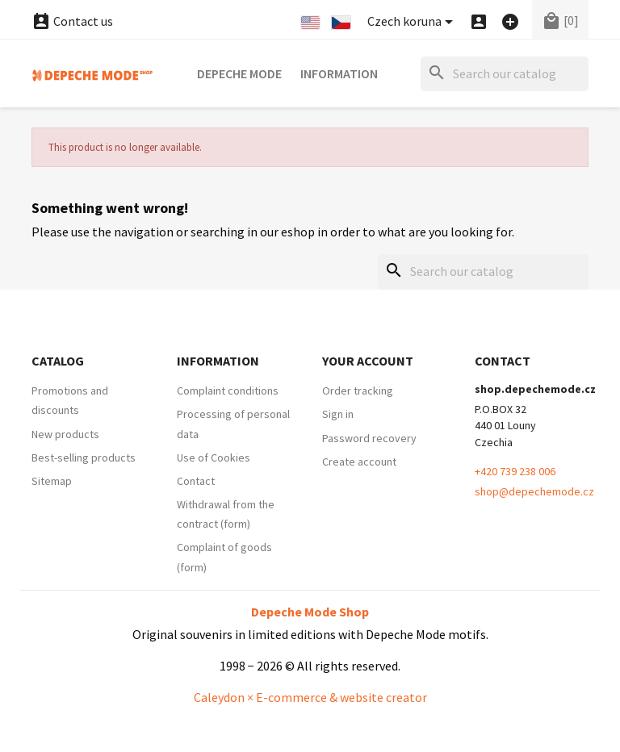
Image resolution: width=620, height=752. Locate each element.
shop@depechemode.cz (534, 491)
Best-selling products (83, 457)
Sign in (338, 414)
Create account (359, 461)
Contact (196, 481)
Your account (367, 361)
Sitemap (51, 481)
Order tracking (357, 390)
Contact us (72, 21)
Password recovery (369, 438)
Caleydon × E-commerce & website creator (310, 697)
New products (65, 434)
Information (339, 73)
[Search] (505, 73)
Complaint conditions (228, 390)
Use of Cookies (213, 457)
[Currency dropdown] (413, 22)
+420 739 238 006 (515, 471)
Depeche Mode (239, 73)
